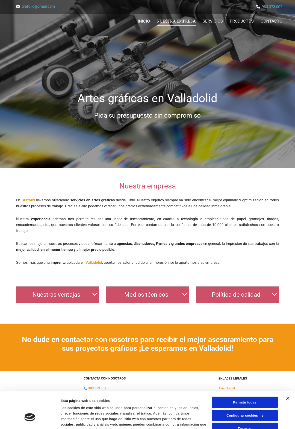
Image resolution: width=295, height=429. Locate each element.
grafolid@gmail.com (38, 6)
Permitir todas (245, 374)
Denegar (245, 400)
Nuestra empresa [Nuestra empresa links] (177, 21)
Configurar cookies (244, 387)
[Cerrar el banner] (287, 370)
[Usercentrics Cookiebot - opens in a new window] (30, 420)
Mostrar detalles (73, 420)
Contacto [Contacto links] (271, 21)
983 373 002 (272, 7)
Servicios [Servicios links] (213, 21)
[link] (94, 295)
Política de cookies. (94, 407)
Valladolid (94, 262)
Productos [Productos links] (242, 21)
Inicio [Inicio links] (145, 21)
